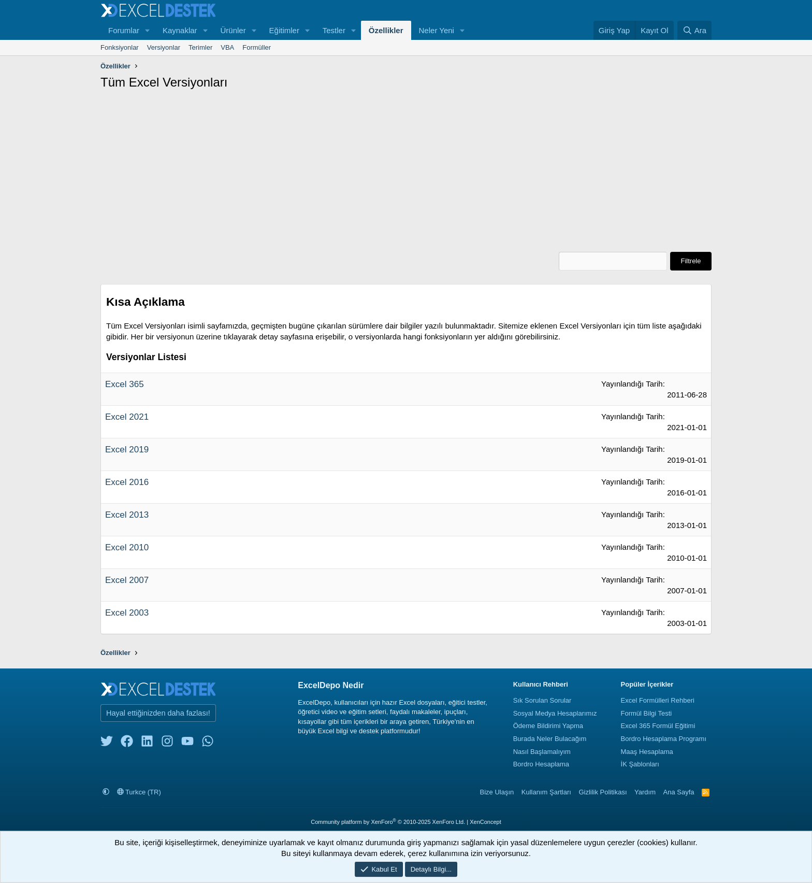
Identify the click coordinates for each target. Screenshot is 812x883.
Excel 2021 (127, 417)
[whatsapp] (207, 743)
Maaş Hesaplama (647, 751)
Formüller (256, 47)
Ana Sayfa (678, 791)
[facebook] (127, 743)
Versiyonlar (163, 47)
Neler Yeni (436, 30)
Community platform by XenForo (388, 821)
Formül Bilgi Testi (646, 713)
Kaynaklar (180, 30)
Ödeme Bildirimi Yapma (548, 726)
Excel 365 (124, 384)
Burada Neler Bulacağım (550, 738)
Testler (334, 30)
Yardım (645, 791)
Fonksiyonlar (119, 47)
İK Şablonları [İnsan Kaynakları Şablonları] (640, 764)
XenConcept (485, 821)
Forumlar (123, 30)
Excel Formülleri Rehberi (657, 700)
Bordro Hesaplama (541, 764)
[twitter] (106, 743)
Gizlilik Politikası (602, 791)
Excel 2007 (127, 580)
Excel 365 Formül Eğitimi (658, 726)
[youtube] (187, 743)
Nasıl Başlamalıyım (542, 751)
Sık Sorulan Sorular (542, 700)
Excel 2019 (127, 449)
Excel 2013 (127, 515)
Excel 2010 (127, 547)
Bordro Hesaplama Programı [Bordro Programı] (663, 738)
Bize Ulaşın (497, 791)
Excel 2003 (127, 613)
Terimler (200, 47)
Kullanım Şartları (546, 791)
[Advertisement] (406, 174)
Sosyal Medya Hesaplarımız (555, 713)
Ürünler (232, 30)
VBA (227, 47)
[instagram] (167, 743)
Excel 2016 (127, 482)
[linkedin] (147, 743)
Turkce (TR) (139, 791)
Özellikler (386, 30)
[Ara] (694, 30)
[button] (147, 30)
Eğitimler (284, 30)
